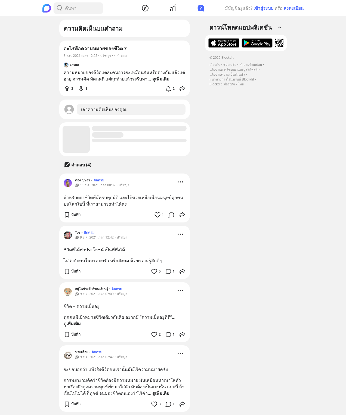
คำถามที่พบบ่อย (250, 64)
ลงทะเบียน (294, 8)
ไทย (241, 84)
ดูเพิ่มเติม (72, 324)
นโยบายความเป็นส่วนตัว (227, 74)
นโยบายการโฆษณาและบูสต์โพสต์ (233, 69)
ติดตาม (99, 180)
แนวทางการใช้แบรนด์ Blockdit (231, 79)
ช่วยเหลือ (229, 64)
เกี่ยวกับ (214, 64)
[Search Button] (59, 8)
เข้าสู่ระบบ (263, 8)
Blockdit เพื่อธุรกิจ (222, 84)
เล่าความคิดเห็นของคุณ (103, 109)
